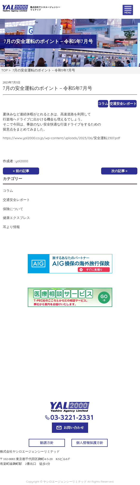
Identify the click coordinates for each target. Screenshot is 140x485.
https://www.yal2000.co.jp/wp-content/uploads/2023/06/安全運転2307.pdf (61, 138)
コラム (103, 103)
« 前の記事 (21, 171)
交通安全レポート (123, 103)
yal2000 (21, 161)
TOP (4, 70)
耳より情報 (11, 227)
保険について (13, 209)
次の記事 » (119, 171)
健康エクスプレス (16, 218)
